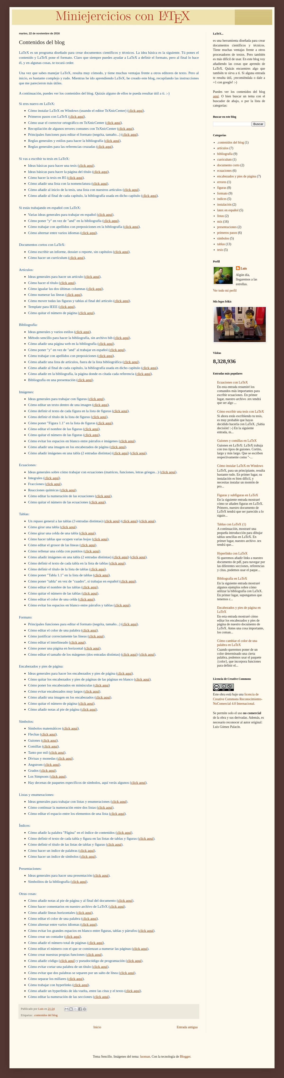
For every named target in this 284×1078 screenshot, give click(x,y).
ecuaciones (224, 170)
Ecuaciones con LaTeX (232, 382)
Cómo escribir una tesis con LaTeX (240, 411)
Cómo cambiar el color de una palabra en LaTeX (237, 643)
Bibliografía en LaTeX (232, 578)
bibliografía (225, 154)
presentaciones (227, 227)
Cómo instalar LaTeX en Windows (240, 466)
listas (220, 216)
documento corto (228, 165)
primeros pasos (227, 233)
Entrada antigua (187, 1027)
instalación (224, 204)
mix (219, 221)
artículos (223, 148)
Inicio (97, 1027)
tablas (221, 244)
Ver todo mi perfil (225, 290)
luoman (145, 1056)
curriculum (224, 159)
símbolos (223, 238)
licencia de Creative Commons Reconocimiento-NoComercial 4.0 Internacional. (237, 699)
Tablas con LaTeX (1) (231, 524)
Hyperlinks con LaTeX (232, 553)
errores (221, 182)
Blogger (185, 1056)
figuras (221, 187)
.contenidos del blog (46, 1015)
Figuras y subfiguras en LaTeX (237, 495)
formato (222, 193)
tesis (220, 250)
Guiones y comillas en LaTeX (237, 440)
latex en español (228, 210)
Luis (244, 268)
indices (222, 199)
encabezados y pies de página (236, 176)
